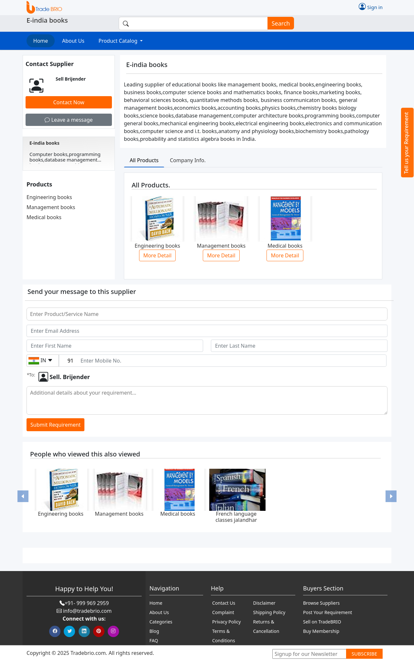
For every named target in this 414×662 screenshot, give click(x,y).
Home (40, 40)
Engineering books (49, 197)
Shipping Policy (269, 612)
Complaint (223, 612)
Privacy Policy (226, 622)
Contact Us (223, 603)
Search (278, 23)
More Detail (157, 255)
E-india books (44, 143)
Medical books (44, 217)
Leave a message (69, 119)
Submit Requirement (55, 424)
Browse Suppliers (321, 603)
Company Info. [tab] (188, 160)
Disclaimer (264, 603)
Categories (160, 622)
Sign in (371, 6)
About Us (73, 40)
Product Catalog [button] (118, 40)
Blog (154, 631)
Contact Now (68, 102)
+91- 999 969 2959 (87, 603)
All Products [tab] (144, 160)
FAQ (153, 640)
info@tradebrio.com (87, 610)
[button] (23, 496)
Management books (51, 207)
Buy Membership (321, 631)
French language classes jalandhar (236, 516)
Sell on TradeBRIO (322, 622)
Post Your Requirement (327, 612)
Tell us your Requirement (406, 143)
